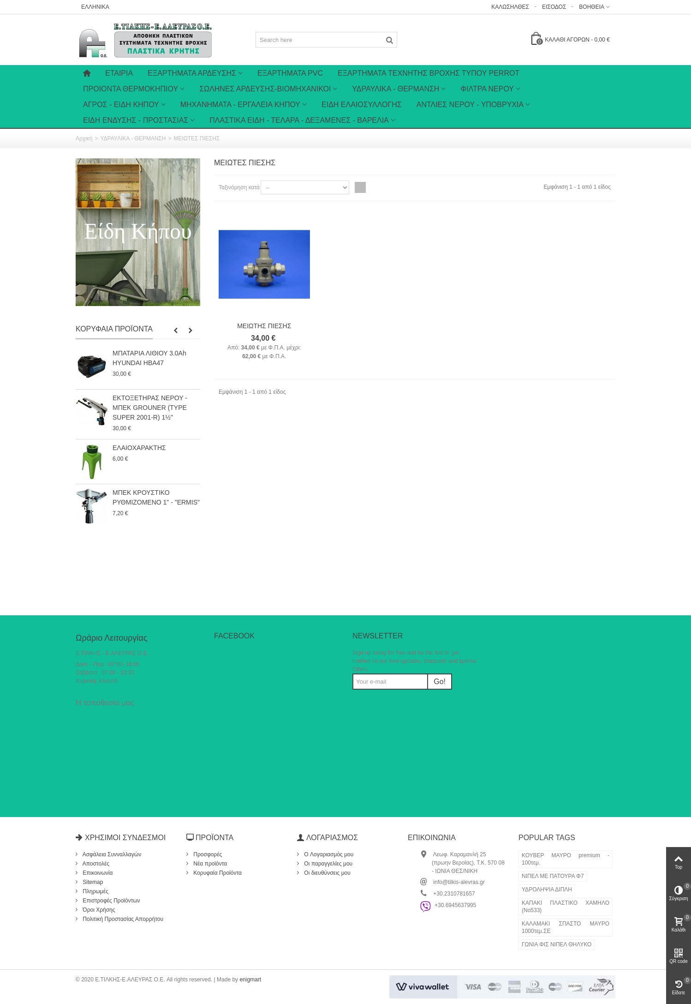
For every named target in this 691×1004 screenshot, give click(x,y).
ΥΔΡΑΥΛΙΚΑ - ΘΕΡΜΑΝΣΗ (395, 89)
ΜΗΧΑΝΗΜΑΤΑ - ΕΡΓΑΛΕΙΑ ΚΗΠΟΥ (240, 104)
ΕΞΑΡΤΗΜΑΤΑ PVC (290, 73)
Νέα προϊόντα (209, 863)
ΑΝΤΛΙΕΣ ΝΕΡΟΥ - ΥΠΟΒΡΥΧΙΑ (470, 104)
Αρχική (84, 138)
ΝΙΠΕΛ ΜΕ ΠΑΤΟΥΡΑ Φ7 (553, 876)
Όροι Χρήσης (98, 910)
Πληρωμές (94, 891)
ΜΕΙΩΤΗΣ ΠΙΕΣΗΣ (264, 326)
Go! (440, 681)
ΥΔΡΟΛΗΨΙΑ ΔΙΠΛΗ (547, 889)
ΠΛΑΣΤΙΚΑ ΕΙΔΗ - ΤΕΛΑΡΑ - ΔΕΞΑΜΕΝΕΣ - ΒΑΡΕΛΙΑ (299, 120)
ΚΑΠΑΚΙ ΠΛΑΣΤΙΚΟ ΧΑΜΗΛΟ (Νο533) (565, 907)
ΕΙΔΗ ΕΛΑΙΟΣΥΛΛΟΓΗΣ (362, 104)
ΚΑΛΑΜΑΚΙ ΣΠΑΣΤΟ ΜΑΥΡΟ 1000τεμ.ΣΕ (565, 927)
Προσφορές (207, 854)
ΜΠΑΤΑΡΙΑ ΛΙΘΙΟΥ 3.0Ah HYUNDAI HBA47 (149, 358)
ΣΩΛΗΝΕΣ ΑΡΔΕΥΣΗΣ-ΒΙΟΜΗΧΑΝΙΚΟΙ (265, 89)
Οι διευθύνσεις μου (327, 873)
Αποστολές (95, 863)
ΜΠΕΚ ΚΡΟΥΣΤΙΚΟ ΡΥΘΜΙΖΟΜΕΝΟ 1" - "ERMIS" (156, 497)
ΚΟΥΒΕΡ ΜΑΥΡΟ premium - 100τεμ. (565, 859)
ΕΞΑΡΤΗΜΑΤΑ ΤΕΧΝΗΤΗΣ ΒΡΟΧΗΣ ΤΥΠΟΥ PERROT (428, 73)
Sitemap (92, 882)
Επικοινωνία (97, 873)
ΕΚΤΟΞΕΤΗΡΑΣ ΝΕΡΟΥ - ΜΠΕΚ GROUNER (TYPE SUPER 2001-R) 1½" (150, 407)
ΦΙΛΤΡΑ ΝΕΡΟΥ (487, 89)
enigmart (250, 979)
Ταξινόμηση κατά (239, 187)
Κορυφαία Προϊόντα (114, 329)
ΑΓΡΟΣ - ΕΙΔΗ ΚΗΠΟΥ (121, 104)
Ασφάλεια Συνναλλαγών (111, 854)
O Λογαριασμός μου (328, 854)
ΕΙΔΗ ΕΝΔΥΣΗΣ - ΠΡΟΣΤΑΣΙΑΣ (135, 120)
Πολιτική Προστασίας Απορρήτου (122, 919)
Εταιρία (119, 73)
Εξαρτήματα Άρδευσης (192, 73)
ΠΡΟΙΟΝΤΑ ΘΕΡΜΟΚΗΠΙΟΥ (130, 89)
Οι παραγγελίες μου (327, 863)
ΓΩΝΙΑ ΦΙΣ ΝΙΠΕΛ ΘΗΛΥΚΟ (556, 944)
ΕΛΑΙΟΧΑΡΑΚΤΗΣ (139, 447)
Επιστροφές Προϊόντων (110, 900)
